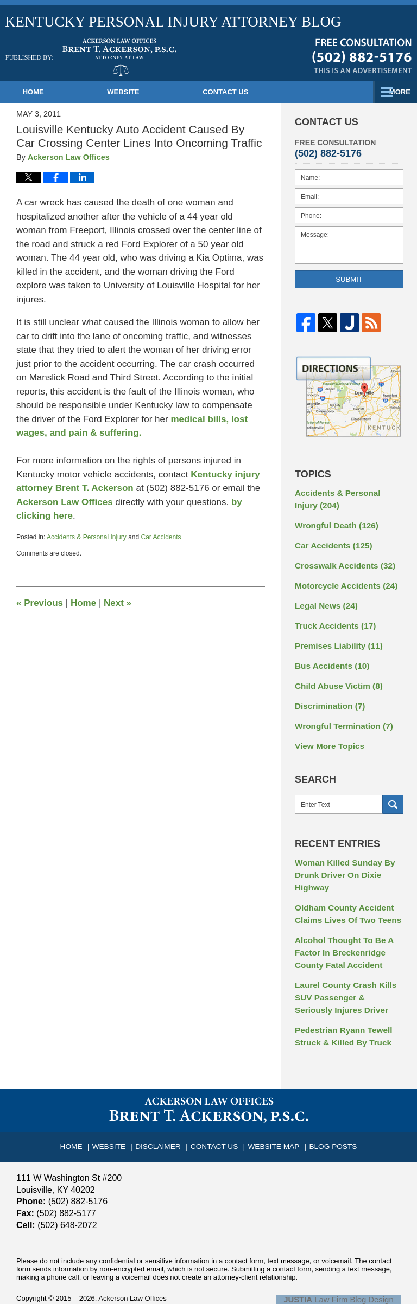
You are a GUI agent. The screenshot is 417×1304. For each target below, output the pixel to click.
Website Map (271, 1113)
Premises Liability (335, 636)
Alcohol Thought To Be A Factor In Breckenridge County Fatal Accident (340, 930)
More (394, 92)
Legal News (323, 598)
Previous (39, 603)
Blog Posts (325, 1113)
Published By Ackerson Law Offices (362, 55)
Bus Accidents (329, 655)
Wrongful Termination (339, 712)
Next (117, 603)
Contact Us (279, 92)
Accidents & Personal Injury (87, 537)
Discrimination (327, 693)
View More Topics (326, 731)
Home (51, 92)
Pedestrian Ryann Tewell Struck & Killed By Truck (339, 1008)
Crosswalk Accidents (341, 560)
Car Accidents (161, 537)
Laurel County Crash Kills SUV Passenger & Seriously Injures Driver (345, 972)
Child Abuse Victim (335, 674)
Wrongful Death (333, 522)
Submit (349, 279)
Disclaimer (164, 1113)
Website (159, 92)
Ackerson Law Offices (65, 502)
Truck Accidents (332, 617)
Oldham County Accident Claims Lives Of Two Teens (343, 895)
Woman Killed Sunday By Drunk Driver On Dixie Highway (341, 858)
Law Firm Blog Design (349, 1269)
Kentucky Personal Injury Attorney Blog (90, 57)
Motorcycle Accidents (342, 579)
